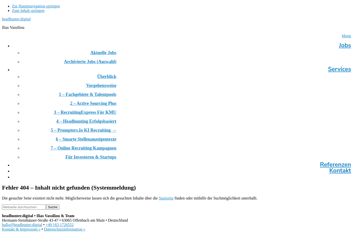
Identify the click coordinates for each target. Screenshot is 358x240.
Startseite (166, 198)
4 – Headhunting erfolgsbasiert (86, 121)
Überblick (106, 76)
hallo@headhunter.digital (22, 225)
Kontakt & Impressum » (21, 229)
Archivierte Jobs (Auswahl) (90, 61)
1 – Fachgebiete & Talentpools (87, 94)
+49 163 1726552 (59, 225)
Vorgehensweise (101, 85)
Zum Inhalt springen (28, 10)
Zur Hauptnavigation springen (36, 6)
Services (339, 69)
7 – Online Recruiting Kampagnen (83, 148)
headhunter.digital (16, 19)
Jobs (345, 45)
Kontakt (340, 170)
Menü (346, 36)
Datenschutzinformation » (65, 229)
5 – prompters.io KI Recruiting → (83, 130)
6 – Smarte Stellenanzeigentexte (86, 139)
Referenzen (335, 164)
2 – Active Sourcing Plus (93, 103)
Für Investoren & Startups (90, 157)
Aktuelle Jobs (103, 52)
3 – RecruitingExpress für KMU (85, 112)
